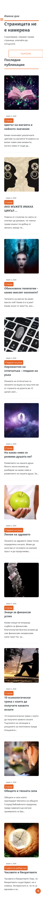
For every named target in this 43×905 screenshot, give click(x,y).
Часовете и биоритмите (20, 872)
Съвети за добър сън (16, 868)
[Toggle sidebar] (1, 19)
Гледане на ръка (13, 362)
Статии (8, 120)
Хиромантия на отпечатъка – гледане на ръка (21, 371)
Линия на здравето (17, 534)
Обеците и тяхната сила (20, 791)
